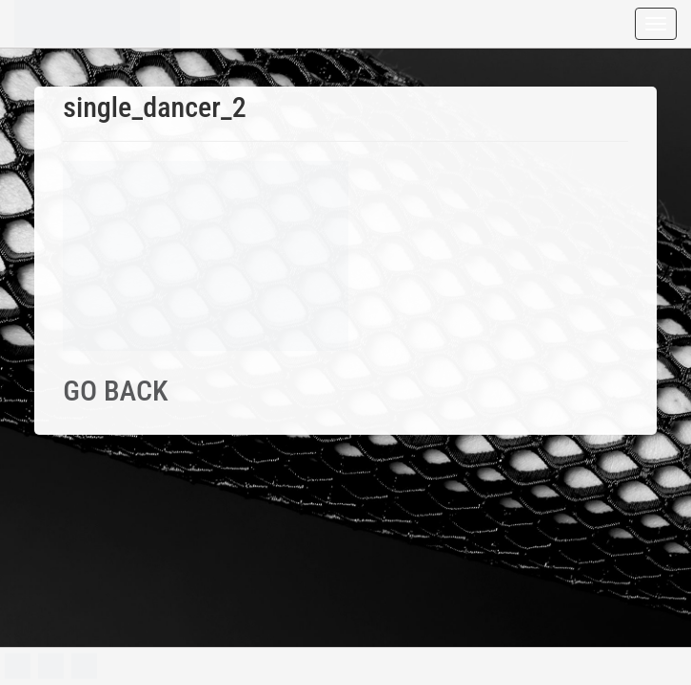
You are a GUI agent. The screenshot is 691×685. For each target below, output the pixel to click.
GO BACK (115, 390)
